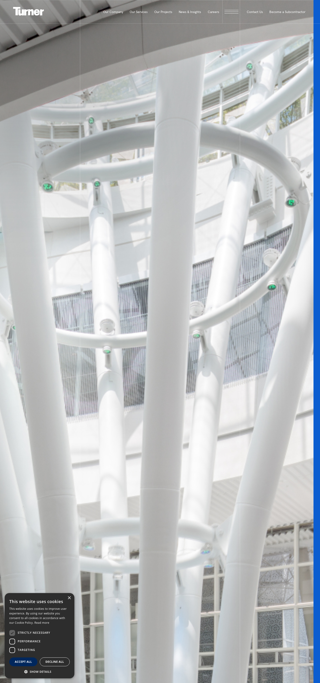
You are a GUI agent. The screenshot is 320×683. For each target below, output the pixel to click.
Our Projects (163, 12)
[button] (39, 671)
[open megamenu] (231, 11)
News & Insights (190, 12)
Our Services (139, 12)
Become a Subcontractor (287, 12)
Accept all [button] (23, 662)
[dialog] (39, 635)
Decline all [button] (55, 662)
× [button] (69, 598)
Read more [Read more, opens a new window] (41, 623)
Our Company (113, 12)
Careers (213, 12)
